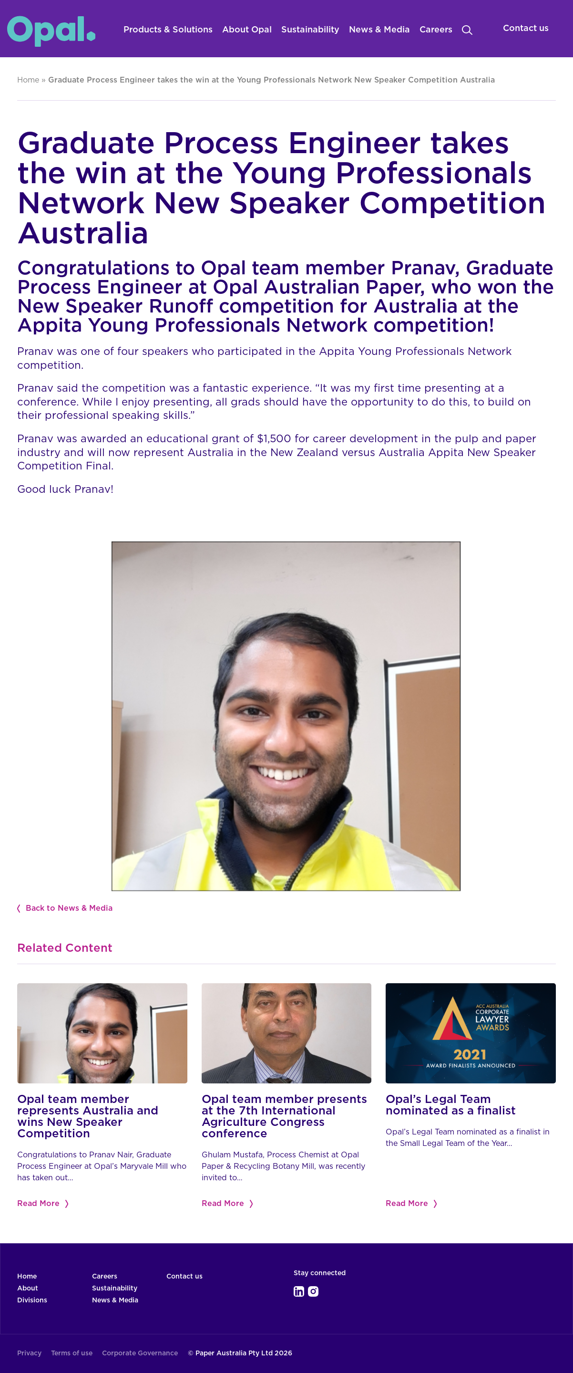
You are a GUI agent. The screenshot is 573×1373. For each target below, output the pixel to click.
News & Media (379, 30)
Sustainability (310, 30)
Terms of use (71, 1353)
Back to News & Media (69, 908)
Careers (436, 30)
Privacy (29, 1353)
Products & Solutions (168, 30)
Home (28, 80)
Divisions (32, 1300)
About (27, 1288)
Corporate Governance (140, 1353)
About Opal (247, 30)
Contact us (184, 1276)
